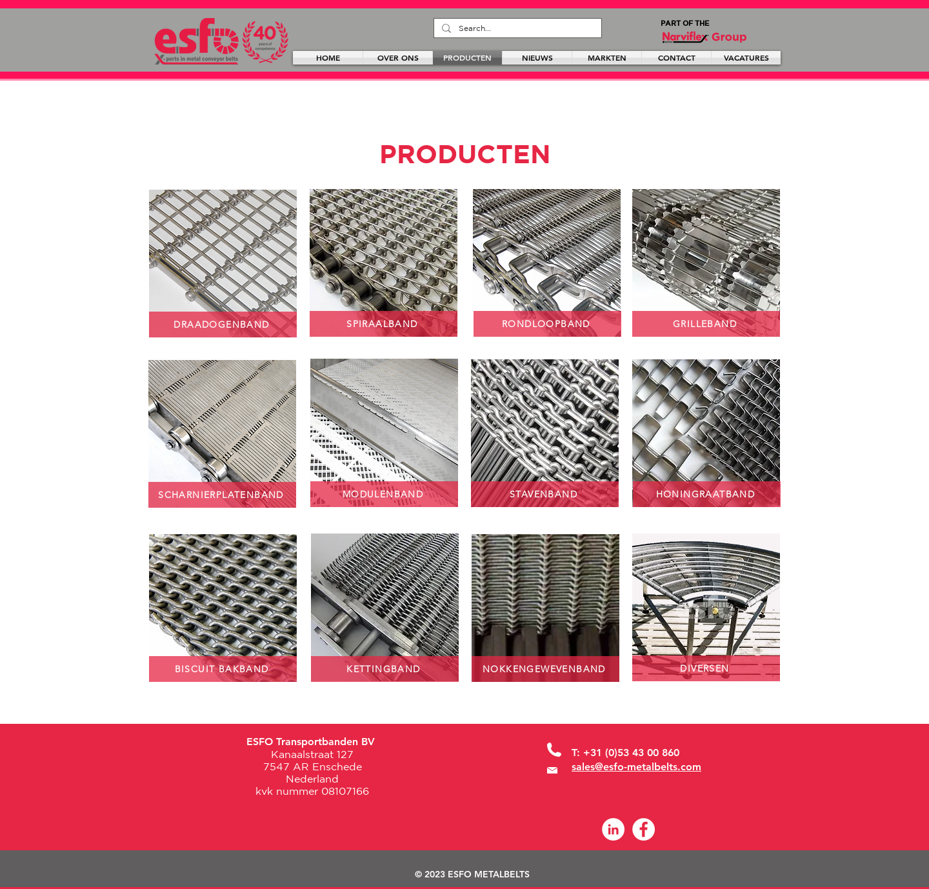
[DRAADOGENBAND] (223, 324)
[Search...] (516, 28)
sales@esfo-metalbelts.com (636, 767)
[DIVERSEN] (706, 668)
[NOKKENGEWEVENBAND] (545, 669)
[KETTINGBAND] (385, 669)
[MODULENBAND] (384, 494)
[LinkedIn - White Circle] (613, 829)
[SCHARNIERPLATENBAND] (222, 495)
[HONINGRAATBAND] (707, 494)
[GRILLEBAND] (706, 324)
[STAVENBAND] (545, 494)
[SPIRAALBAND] (383, 324)
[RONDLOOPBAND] (547, 324)
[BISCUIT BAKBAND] (223, 669)
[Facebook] (643, 829)
